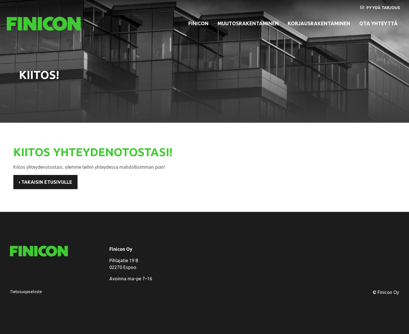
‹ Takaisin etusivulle (45, 182)
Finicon (198, 23)
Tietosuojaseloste (26, 291)
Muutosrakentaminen (248, 23)
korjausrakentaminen (319, 23)
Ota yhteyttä (378, 23)
